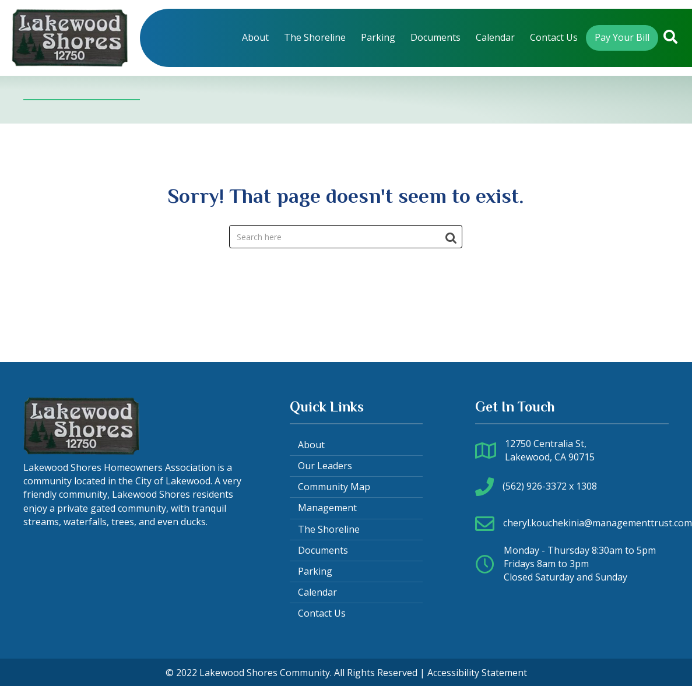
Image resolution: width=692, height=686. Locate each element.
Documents (323, 550)
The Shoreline (329, 529)
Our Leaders (325, 465)
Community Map (334, 486)
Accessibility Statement (477, 672)
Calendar (317, 592)
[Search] (345, 236)
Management (327, 507)
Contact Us (322, 613)
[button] (670, 37)
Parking (315, 571)
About (311, 444)
